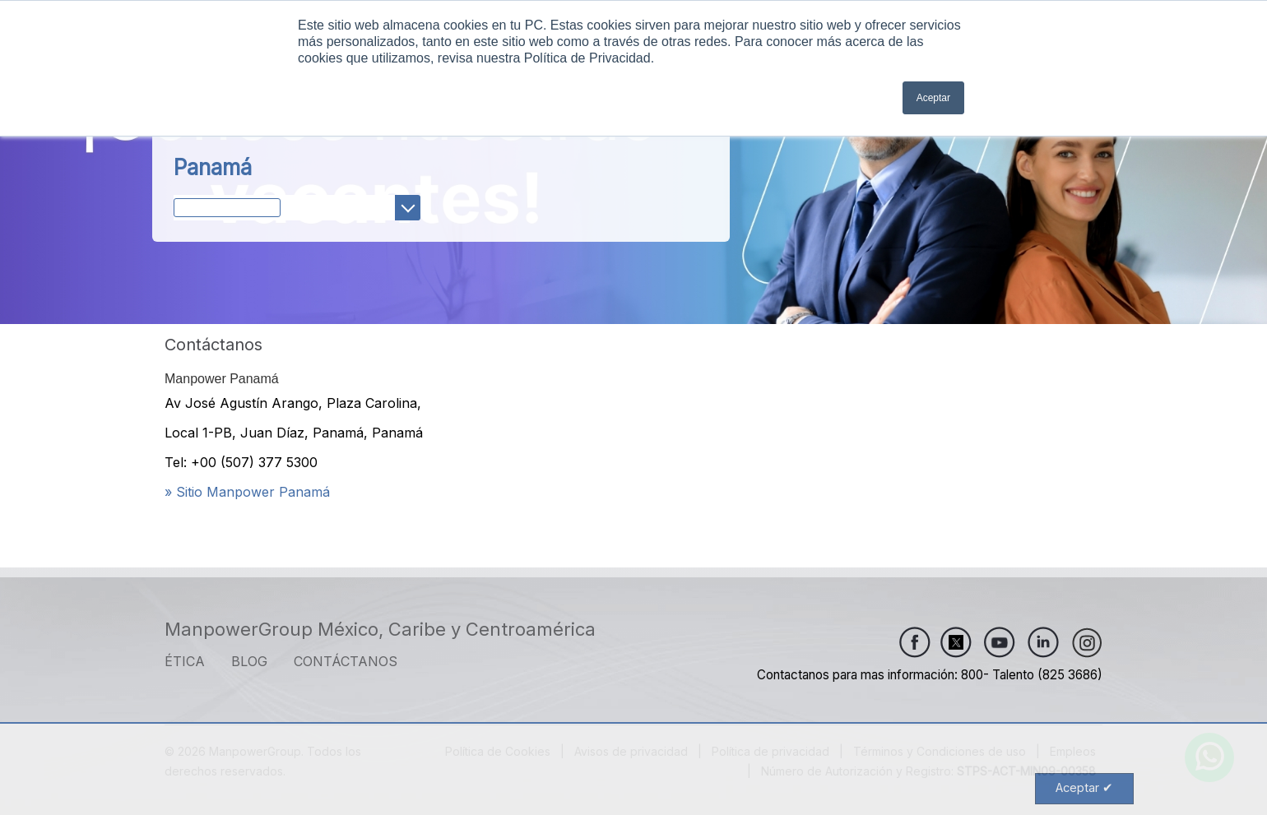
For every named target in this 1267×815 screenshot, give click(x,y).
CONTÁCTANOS (345, 661)
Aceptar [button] (933, 98)
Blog (249, 661)
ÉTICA (185, 661)
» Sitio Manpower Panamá (247, 492)
